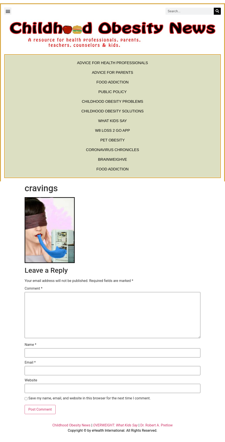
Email (30, 362)
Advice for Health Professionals (112, 63)
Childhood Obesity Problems (112, 101)
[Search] (217, 11)
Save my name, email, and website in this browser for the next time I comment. (89, 398)
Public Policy (112, 92)
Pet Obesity (112, 140)
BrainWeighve (112, 159)
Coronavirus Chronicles (112, 150)
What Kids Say (112, 121)
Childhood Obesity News (71, 425)
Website (31, 380)
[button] (7, 11)
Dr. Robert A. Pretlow (156, 425)
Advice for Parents (112, 72)
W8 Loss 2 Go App (112, 130)
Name (30, 344)
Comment (33, 288)
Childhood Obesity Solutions (112, 111)
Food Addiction (112, 82)
